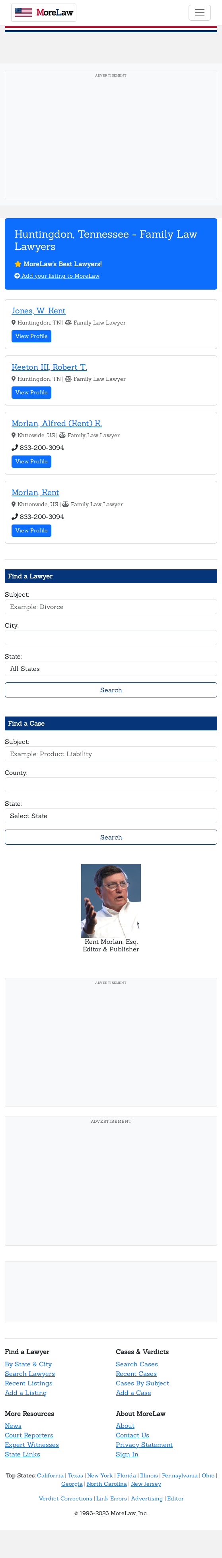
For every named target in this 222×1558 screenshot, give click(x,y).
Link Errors (111, 1498)
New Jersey (146, 1483)
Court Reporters (29, 1435)
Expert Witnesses (32, 1444)
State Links (22, 1454)
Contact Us (132, 1435)
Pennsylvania (180, 1475)
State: (13, 656)
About (125, 1425)
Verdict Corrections (65, 1498)
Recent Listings (29, 1383)
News (13, 1425)
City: (12, 625)
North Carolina (107, 1483)
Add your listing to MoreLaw (56, 275)
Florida (126, 1475)
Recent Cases (136, 1373)
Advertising (147, 1498)
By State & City (28, 1364)
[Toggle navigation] (200, 13)
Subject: (17, 594)
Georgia (72, 1483)
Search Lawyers (30, 1373)
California (50, 1475)
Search (111, 690)
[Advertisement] (111, 137)
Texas (75, 1475)
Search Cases (137, 1364)
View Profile (31, 336)
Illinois (149, 1475)
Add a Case (133, 1393)
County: (16, 772)
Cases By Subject (142, 1383)
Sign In (127, 1454)
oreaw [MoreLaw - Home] (44, 12)
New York (100, 1475)
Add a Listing (26, 1393)
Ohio (208, 1475)
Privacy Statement (144, 1444)
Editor (175, 1498)
